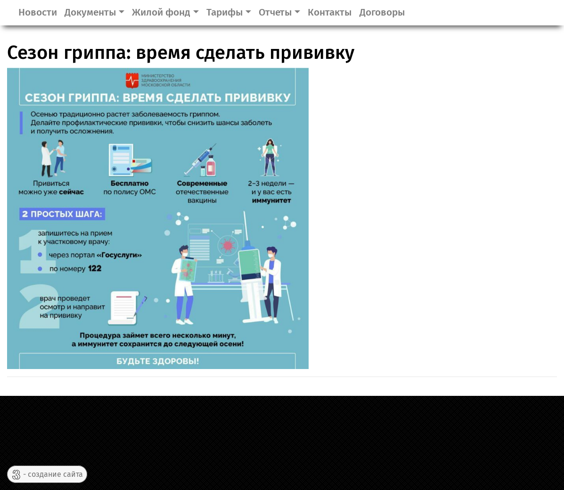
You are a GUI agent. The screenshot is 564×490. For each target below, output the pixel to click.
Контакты (330, 12)
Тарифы (224, 12)
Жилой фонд (161, 12)
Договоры (382, 12)
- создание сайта (47, 475)
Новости (37, 12)
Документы (90, 12)
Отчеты (275, 12)
